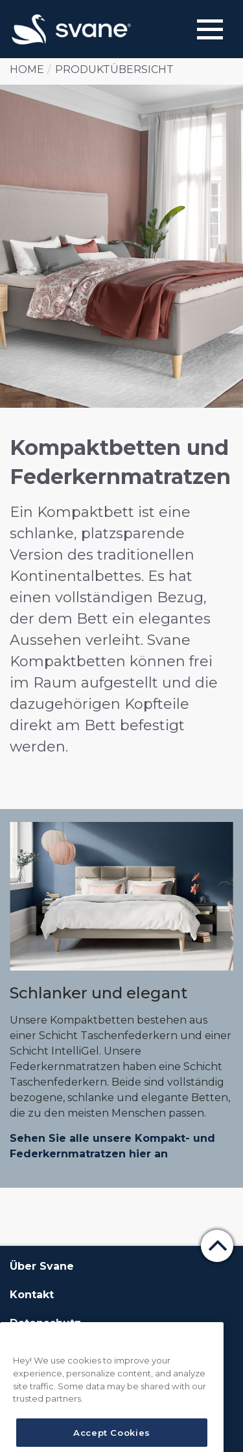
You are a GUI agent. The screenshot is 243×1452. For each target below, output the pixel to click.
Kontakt (32, 1295)
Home (27, 69)
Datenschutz (45, 1323)
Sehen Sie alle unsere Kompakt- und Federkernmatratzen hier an (112, 1146)
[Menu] (210, 29)
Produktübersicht (114, 69)
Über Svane (42, 1266)
